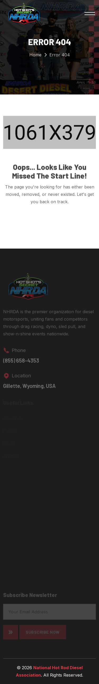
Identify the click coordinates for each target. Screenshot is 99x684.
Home (35, 55)
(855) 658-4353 (21, 362)
